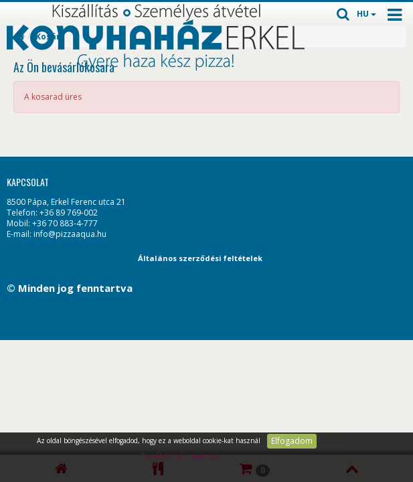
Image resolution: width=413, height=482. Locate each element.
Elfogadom (292, 441)
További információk (180, 456)
